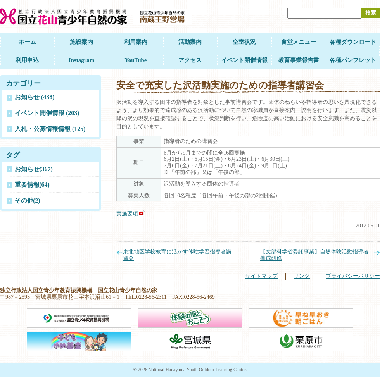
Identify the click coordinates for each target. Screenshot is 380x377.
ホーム (27, 42)
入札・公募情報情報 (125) (50, 129)
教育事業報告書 (298, 60)
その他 (27, 200)
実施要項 (127, 214)
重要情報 (32, 184)
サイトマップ (261, 276)
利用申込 (27, 60)
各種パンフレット (353, 60)
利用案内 (135, 42)
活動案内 (190, 42)
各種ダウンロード (353, 42)
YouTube (136, 60)
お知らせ (34, 169)
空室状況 (244, 42)
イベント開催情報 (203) (47, 113)
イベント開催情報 (244, 60)
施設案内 (81, 42)
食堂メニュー (298, 42)
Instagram (82, 60)
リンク (302, 276)
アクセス (190, 60)
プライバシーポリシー (353, 276)
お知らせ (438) (35, 97)
